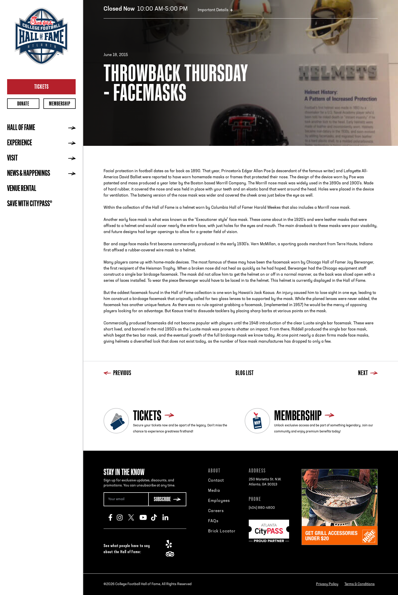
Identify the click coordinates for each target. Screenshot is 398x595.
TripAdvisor (171, 554)
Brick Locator (222, 531)
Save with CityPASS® (29, 204)
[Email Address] (126, 499)
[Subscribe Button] (167, 499)
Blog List (245, 373)
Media (214, 491)
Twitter (134, 517)
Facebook (113, 517)
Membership (59, 103)
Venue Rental (21, 189)
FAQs (213, 521)
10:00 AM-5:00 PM (146, 9)
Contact (216, 481)
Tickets (41, 86)
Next (368, 373)
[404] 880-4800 (262, 508)
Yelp (171, 544)
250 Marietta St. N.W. (265, 482)
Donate (23, 103)
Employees (219, 501)
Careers (216, 511)
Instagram (122, 517)
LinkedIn (168, 517)
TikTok (156, 517)
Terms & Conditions (359, 584)
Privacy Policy (327, 584)
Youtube (145, 517)
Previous (117, 373)
